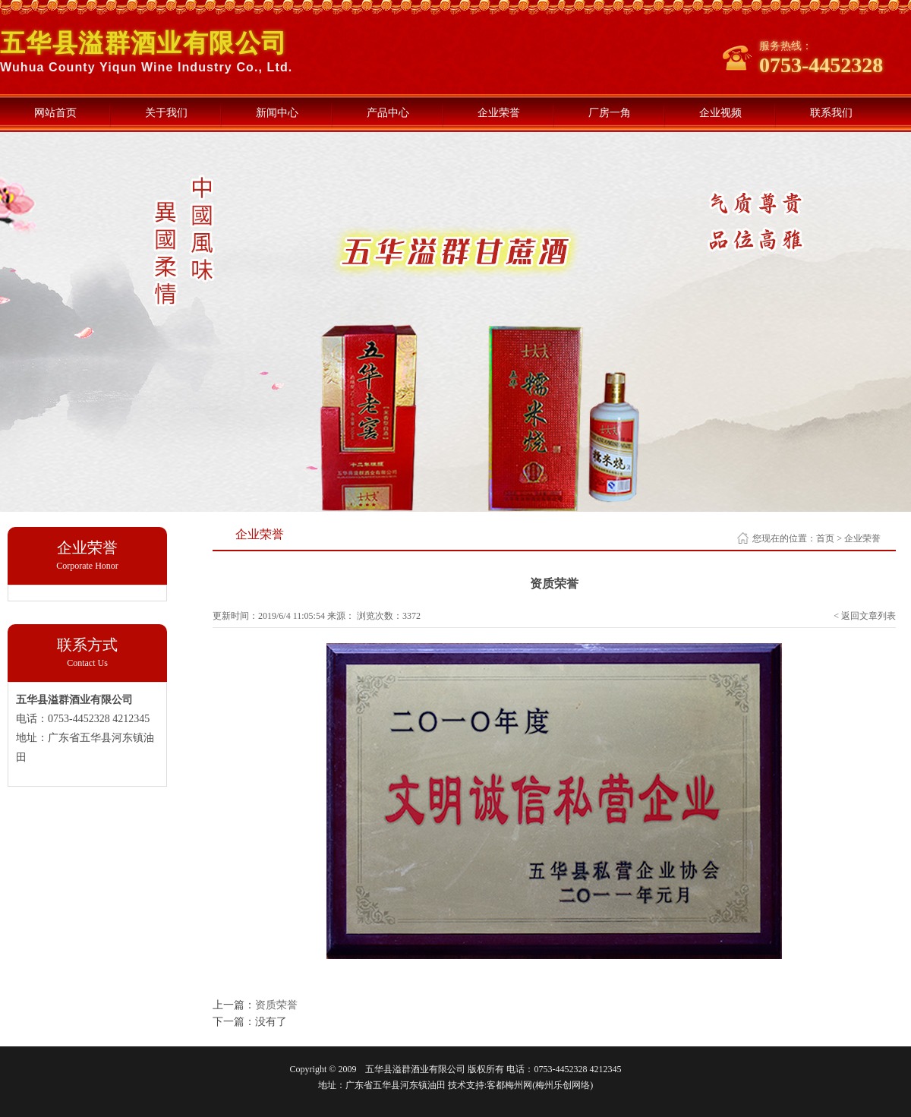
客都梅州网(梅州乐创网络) (540, 1085)
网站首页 (55, 112)
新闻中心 (277, 112)
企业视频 (720, 112)
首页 (825, 538)
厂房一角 (609, 112)
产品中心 (388, 112)
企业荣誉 (499, 112)
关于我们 (166, 112)
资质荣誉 (276, 1005)
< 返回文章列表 (865, 616)
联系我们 (831, 112)
